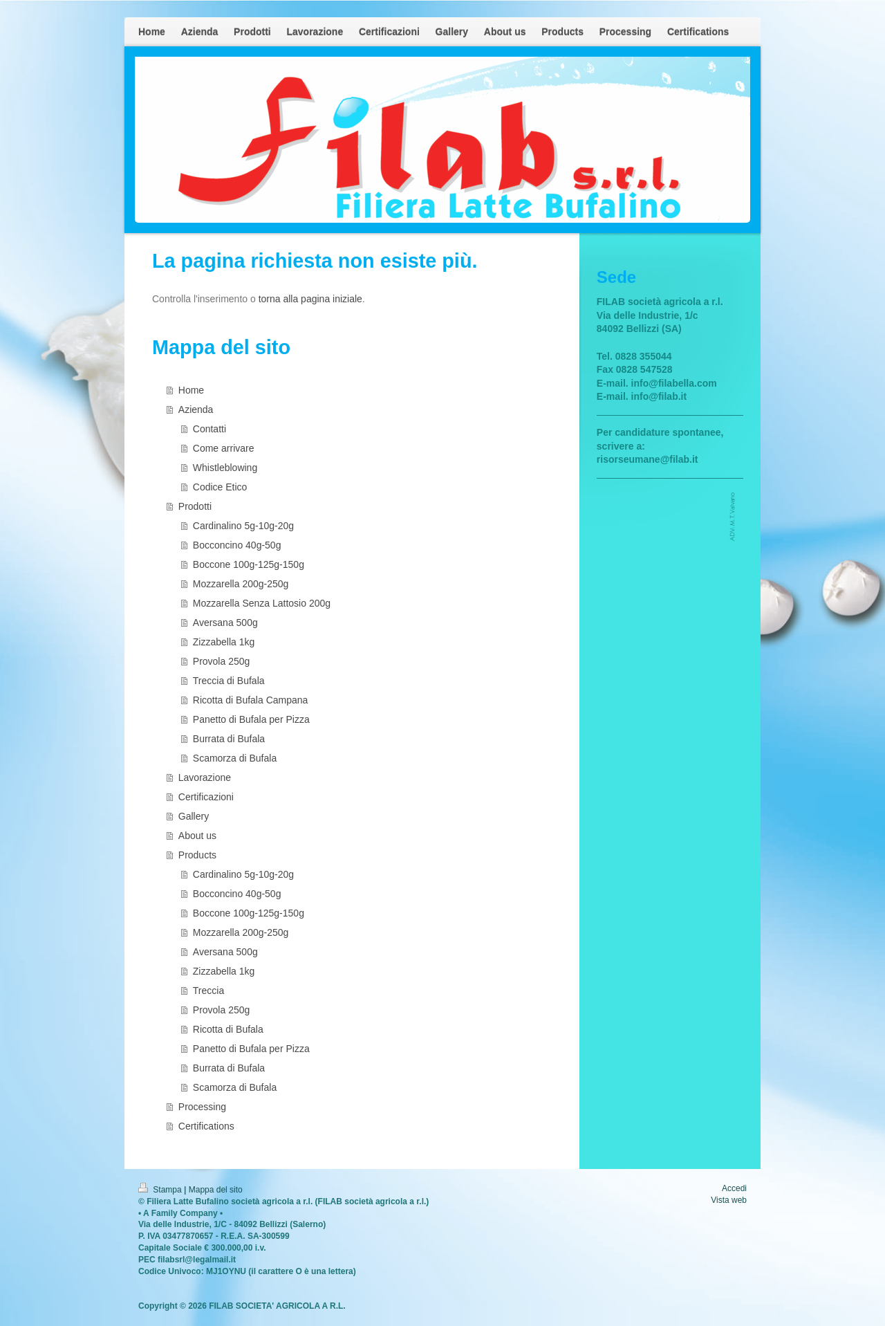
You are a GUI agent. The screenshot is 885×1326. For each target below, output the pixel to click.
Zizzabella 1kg (224, 641)
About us (197, 835)
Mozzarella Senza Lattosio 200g (261, 603)
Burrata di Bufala (229, 738)
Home (191, 390)
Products (197, 854)
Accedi (734, 1188)
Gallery (193, 816)
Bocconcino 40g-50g (237, 545)
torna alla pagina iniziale (310, 298)
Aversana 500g (225, 622)
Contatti (209, 428)
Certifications (206, 1126)
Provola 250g (221, 661)
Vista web (729, 1200)
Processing (202, 1106)
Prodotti (195, 506)
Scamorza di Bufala (235, 758)
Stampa (161, 1190)
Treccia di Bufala (229, 680)
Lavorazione (204, 777)
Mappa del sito (216, 1190)
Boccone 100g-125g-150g (248, 564)
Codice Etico (220, 486)
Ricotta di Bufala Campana (250, 700)
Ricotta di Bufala (228, 1029)
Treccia (208, 990)
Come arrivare (223, 448)
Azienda (196, 409)
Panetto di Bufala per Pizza (251, 719)
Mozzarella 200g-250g (241, 583)
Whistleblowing (225, 467)
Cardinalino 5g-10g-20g (243, 525)
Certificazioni (206, 796)
